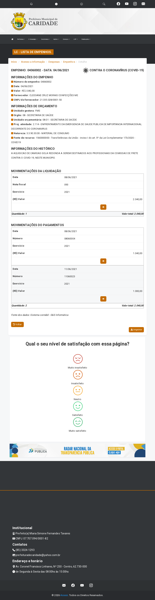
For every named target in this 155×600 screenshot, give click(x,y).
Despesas (54, 61)
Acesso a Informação (33, 61)
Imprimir (136, 329)
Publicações (85, 39)
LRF (76, 39)
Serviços (66, 39)
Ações (56, 39)
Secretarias (45, 39)
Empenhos (69, 61)
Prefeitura (21, 39)
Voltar (17, 324)
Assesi (64, 595)
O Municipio (32, 39)
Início (14, 61)
